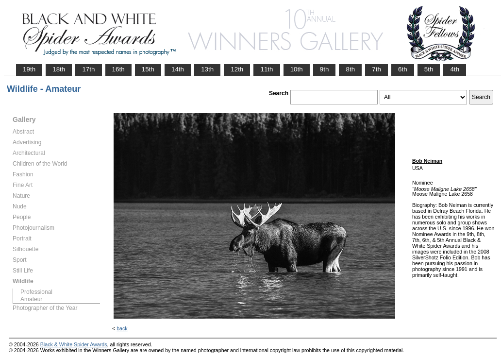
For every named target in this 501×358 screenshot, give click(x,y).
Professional (36, 292)
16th (118, 69)
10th (296, 69)
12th (237, 69)
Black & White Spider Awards (73, 344)
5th (429, 69)
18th (58, 69)
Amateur (31, 299)
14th (177, 69)
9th (324, 69)
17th (88, 69)
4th (455, 69)
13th (207, 69)
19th (29, 69)
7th (376, 69)
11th (266, 69)
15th (148, 69)
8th (350, 69)
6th (403, 69)
